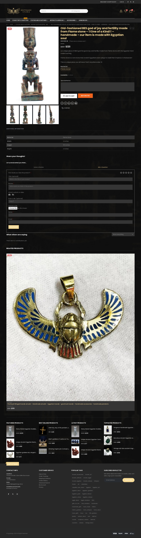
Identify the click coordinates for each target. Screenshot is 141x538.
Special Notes (65, 80)
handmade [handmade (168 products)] (94, 503)
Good (129, 173)
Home (8, 20)
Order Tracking (43, 476)
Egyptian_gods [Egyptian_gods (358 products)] (76, 494)
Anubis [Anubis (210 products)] (74, 484)
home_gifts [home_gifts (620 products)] (75, 513)
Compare (67, 108)
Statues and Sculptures (38, 20)
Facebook (62, 103)
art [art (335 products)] (78, 484)
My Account (42, 485)
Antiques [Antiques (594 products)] (96, 481)
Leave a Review (39, 167)
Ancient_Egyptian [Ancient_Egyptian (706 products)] (76, 481)
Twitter (65, 103)
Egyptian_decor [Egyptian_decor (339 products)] (76, 490)
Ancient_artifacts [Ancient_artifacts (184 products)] (76, 478)
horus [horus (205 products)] (81, 513)
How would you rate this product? (19, 173)
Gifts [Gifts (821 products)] (93, 500)
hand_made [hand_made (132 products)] (86, 507)
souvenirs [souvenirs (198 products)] (74, 523)
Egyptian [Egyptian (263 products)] (88, 487)
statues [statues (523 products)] (81, 523)
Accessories (71, 20)
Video (13, 194)
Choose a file (12, 206)
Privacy (41, 487)
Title (13, 176)
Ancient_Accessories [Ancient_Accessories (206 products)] (77, 474)
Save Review (14, 227)
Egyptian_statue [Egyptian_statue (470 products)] (76, 497)
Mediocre (124, 173)
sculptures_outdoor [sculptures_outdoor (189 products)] (83, 519)
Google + (72, 103)
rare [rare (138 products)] (89, 516)
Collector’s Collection (20, 19)
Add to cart (69, 96)
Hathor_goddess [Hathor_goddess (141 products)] (76, 510)
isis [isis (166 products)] (86, 513)
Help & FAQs (42, 474)
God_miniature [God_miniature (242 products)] (85, 503)
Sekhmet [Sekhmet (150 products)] (92, 519)
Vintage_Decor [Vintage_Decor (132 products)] (89, 523)
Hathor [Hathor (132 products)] (94, 507)
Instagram (17, 494)
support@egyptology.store (14, 484)
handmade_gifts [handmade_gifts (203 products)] (76, 507)
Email (75, 103)
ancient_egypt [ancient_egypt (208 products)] (87, 478)
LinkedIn (69, 103)
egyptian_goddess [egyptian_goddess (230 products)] (88, 490)
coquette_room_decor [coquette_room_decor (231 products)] (78, 487)
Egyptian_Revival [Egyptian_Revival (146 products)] (86, 494)
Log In (122, 2)
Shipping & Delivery (45, 479)
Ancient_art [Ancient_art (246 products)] (88, 474)
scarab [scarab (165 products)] (74, 519)
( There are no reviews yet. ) (77, 41)
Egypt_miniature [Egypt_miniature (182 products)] (85, 500)
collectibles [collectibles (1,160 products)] (84, 484)
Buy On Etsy (85, 96)
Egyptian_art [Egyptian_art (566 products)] (96, 487)
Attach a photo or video (16, 192)
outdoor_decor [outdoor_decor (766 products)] (82, 516)
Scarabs (9, 402)
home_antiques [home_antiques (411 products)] (87, 510)
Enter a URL (15, 198)
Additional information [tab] (15, 129)
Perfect (131, 173)
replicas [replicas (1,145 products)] (94, 516)
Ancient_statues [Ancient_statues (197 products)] (87, 481)
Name (10, 212)
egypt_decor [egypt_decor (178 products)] (75, 500)
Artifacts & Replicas (57, 20)
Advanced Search (44, 483)
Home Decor (83, 20)
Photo (9, 194)
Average (126, 173)
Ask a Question (103, 167)
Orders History (43, 481)
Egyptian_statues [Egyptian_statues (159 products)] (87, 497)
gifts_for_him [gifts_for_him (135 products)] (75, 503)
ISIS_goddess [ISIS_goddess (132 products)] (93, 513)
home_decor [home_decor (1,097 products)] (97, 510)
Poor (121, 173)
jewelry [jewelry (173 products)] (74, 516)
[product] (70, 327)
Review (11, 183)
